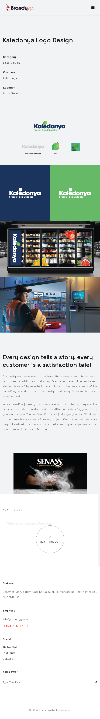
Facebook (9, 653)
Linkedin (8, 658)
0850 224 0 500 (15, 626)
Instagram (10, 646)
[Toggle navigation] (93, 7)
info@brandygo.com (16, 619)
